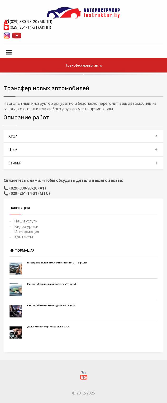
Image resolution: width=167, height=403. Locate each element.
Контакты (23, 237)
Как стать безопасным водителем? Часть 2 (51, 283)
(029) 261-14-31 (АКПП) (27, 27)
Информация (26, 231)
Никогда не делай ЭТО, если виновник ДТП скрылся (57, 262)
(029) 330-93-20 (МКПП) (28, 21)
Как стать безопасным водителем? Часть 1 (51, 305)
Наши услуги (26, 221)
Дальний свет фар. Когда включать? (48, 326)
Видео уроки (26, 226)
